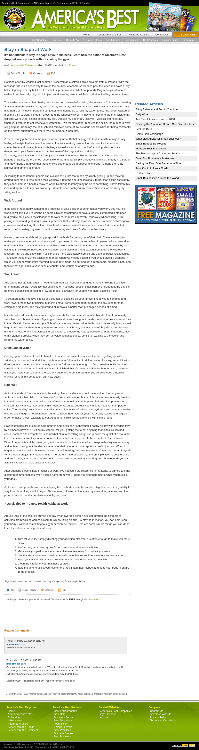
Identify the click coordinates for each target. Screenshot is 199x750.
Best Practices (150, 40)
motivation (22, 581)
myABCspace (38, 3)
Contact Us (162, 34)
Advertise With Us (160, 714)
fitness (13, 581)
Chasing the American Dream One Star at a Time (165, 124)
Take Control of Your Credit (152, 168)
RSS (53, 73)
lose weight (73, 581)
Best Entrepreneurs (65, 710)
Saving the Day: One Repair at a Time (158, 163)
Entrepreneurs (132, 40)
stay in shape (53, 581)
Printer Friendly (18, 73)
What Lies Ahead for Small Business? (158, 138)
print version (94, 599)
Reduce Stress (144, 173)
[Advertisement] (66, 617)
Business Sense (170, 40)
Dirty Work (142, 114)
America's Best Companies (15, 3)
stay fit (64, 581)
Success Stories (94, 40)
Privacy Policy (158, 717)
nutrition (31, 581)
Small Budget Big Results (151, 143)
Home (86, 34)
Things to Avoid (73, 40)
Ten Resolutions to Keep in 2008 (155, 119)
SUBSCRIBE (188, 34)
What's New (15, 720)
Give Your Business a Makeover (155, 158)
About (109, 34)
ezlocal (104, 717)
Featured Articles (139, 34)
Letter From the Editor (21, 726)
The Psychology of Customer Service (158, 153)
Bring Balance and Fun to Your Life (157, 109)
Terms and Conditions (163, 720)
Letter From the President (23, 730)
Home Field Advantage (149, 133)
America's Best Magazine (59, 3)
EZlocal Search (81, 3)
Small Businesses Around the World (157, 178)
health (82, 581)
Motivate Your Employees (151, 148)
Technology (188, 40)
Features (73, 65)
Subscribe (14, 717)
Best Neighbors (40, 40)
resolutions (41, 581)
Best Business (113, 40)
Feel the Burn (144, 129)
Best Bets (57, 40)
